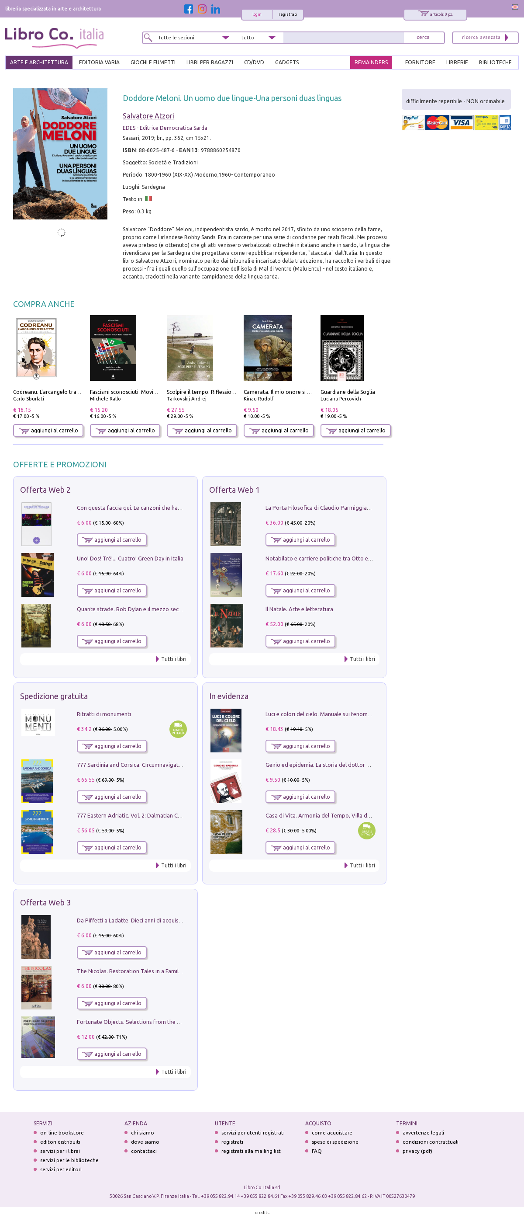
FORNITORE (420, 62)
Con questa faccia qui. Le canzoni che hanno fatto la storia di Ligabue (164, 508)
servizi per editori (61, 1169)
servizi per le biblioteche (69, 1160)
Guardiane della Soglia (348, 392)
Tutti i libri (173, 659)
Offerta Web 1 (234, 489)
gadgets (287, 62)
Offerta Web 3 (45, 902)
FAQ (317, 1151)
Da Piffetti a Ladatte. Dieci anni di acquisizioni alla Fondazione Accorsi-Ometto (176, 920)
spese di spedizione (335, 1142)
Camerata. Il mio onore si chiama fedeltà (294, 392)
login (257, 14)
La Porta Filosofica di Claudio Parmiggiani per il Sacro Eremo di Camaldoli (358, 508)
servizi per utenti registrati (253, 1132)
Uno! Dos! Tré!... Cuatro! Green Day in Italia (130, 558)
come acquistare (332, 1132)
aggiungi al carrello (48, 430)
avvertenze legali (423, 1132)
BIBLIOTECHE (495, 62)
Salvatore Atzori (148, 116)
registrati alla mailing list (251, 1151)
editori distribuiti (60, 1142)
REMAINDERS (371, 62)
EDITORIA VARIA (99, 62)
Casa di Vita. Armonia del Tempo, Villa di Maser (325, 815)
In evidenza (228, 696)
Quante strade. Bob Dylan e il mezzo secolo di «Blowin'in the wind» (161, 609)
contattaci (144, 1151)
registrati (288, 14)
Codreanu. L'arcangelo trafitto (50, 392)
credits (262, 1212)
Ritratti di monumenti (104, 714)
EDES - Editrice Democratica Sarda (165, 128)
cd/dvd (254, 62)
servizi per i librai (60, 1151)
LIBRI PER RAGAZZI (209, 62)
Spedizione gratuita (54, 696)
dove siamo (145, 1142)
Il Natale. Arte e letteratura (299, 609)
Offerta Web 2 (45, 489)
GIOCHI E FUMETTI (153, 62)
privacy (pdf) (417, 1151)
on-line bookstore (62, 1132)
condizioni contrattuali (430, 1142)
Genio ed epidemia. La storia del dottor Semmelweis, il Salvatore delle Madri (362, 765)
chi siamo (142, 1132)
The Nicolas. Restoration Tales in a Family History (139, 971)
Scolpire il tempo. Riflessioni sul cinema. (215, 392)
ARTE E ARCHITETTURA (39, 62)
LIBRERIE (457, 62)
